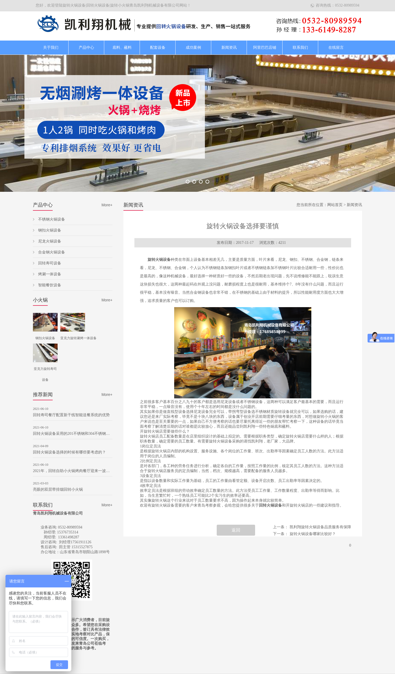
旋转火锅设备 (159, 260)
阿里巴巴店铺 (264, 47)
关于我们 (50, 47)
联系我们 (300, 47)
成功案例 (193, 47)
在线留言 (336, 47)
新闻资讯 (229, 47)
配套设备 (157, 47)
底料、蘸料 (122, 47)
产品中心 (86, 47)
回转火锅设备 (270, 505)
